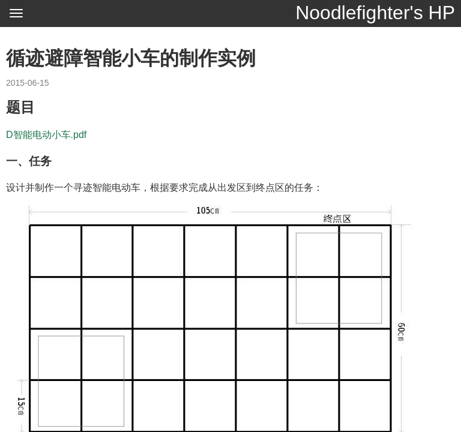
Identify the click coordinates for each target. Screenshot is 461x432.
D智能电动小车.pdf (46, 135)
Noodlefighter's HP (375, 12)
